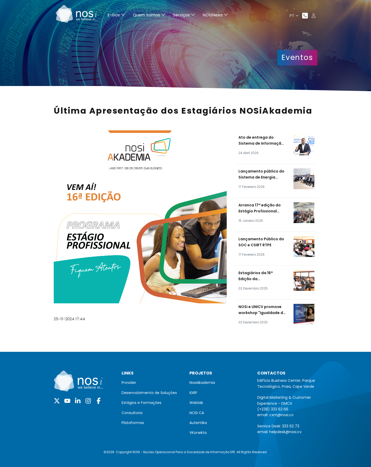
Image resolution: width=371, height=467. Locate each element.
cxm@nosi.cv (281, 414)
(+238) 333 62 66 (272, 409)
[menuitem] (116, 15)
